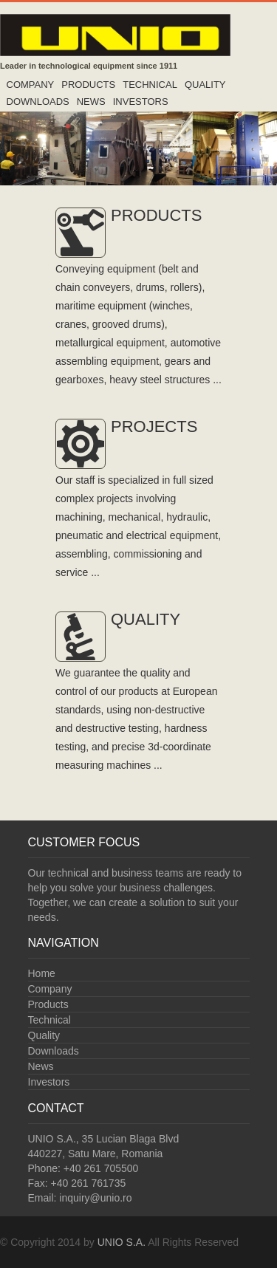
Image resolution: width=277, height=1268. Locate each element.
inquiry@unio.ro (95, 1198)
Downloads (38, 101)
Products (88, 84)
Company (31, 84)
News (91, 101)
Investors (140, 101)
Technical (150, 84)
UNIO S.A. (122, 1242)
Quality (205, 84)
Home (41, 973)
